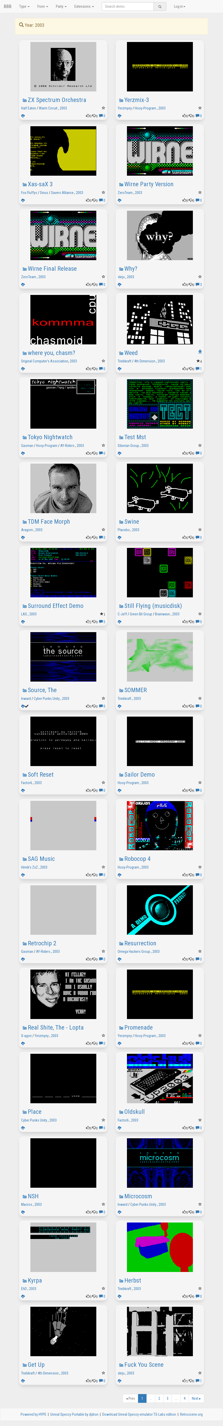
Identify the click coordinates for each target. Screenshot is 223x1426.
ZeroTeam (125, 193)
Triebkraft (124, 361)
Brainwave (162, 614)
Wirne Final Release (52, 268)
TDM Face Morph (49, 521)
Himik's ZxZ (29, 867)
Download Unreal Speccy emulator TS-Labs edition (139, 1414)
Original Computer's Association (44, 361)
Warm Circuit (48, 108)
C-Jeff (122, 614)
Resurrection (140, 943)
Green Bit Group (141, 614)
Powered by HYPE (33, 1414)
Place (34, 1111)
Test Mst (135, 437)
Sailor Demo (139, 774)
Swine (131, 521)
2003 (63, 108)
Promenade (138, 1027)
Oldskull (134, 1111)
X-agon (26, 1036)
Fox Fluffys (29, 193)
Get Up (36, 1364)
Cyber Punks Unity (47, 699)
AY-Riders (67, 446)
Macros (26, 1204)
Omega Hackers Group (134, 951)
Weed (131, 352)
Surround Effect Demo (55, 605)
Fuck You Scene (144, 1364)
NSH (33, 1196)
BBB (8, 6)
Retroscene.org (191, 1414)
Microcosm (138, 1196)
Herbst (132, 1280)
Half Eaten (28, 108)
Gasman (27, 446)
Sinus (44, 193)
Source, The (42, 690)
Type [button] (24, 6)
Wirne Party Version (149, 184)
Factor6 (26, 783)
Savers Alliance (62, 193)
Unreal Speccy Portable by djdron (74, 1414)
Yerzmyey (125, 108)
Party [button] (61, 6)
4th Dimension (144, 361)
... (151, 1398)
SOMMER (135, 690)
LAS (24, 614)
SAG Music (41, 858)
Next (196, 1398)
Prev (130, 1398)
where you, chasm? (51, 352)
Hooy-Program (145, 108)
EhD (24, 1289)
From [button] (42, 6)
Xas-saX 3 (40, 184)
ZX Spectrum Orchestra (57, 100)
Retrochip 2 (42, 943)
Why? (130, 268)
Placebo (124, 530)
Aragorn (27, 530)
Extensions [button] (84, 6)
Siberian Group (128, 446)
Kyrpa (35, 1280)
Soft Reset (41, 774)
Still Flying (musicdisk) (153, 605)
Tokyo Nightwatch (50, 437)
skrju (121, 277)
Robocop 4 (137, 858)
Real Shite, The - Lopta (56, 1027)
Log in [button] (179, 6)
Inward (26, 699)
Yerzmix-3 (136, 100)
